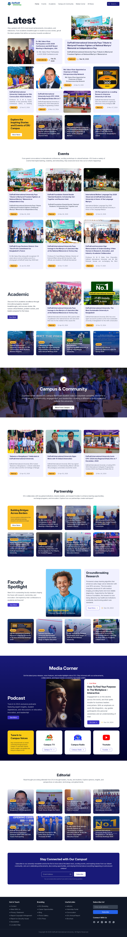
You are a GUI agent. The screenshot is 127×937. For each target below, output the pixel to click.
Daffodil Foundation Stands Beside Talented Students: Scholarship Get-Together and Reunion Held (61, 197)
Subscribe (79, 874)
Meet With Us (15, 909)
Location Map (15, 925)
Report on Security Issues (20, 919)
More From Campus (63, 407)
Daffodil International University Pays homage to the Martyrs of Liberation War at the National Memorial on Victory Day (63, 248)
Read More (93, 608)
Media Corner (80, 4)
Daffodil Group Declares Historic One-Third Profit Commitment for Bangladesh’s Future (24, 248)
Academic (52, 4)
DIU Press (42, 919)
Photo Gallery (43, 915)
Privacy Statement (17, 912)
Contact (13, 906)
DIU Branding (43, 906)
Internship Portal (72, 909)
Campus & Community (66, 4)
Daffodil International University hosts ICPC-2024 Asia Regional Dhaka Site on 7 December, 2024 (101, 458)
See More (12, 317)
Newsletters (15, 922)
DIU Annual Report (73, 915)
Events (43, 4)
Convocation (71, 912)
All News (91, 4)
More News (16, 135)
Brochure (70, 919)
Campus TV (49, 749)
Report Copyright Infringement (21, 915)
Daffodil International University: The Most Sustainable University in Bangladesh (100, 310)
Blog (40, 912)
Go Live (93, 722)
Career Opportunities (46, 909)
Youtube (106, 749)
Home (37, 4)
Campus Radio (78, 749)
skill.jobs (69, 906)
